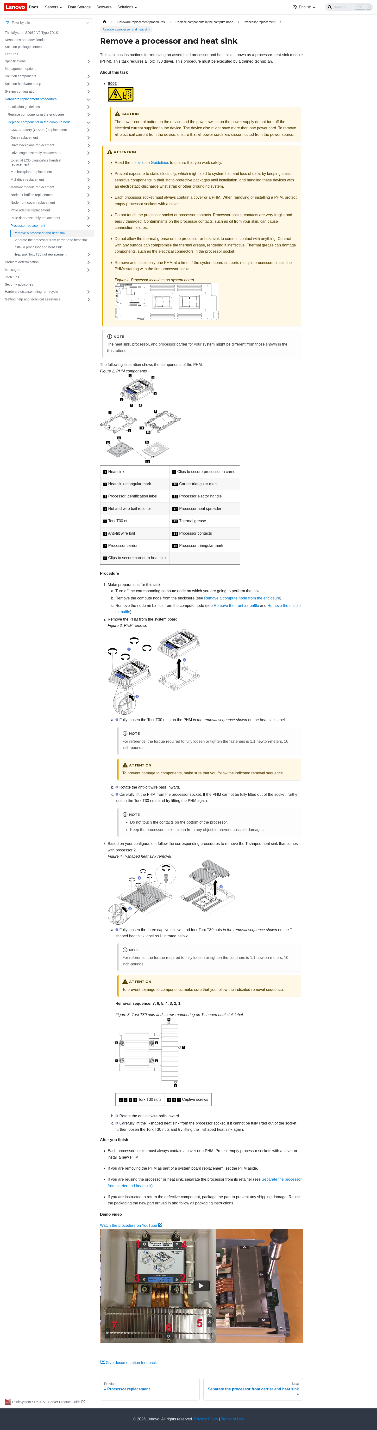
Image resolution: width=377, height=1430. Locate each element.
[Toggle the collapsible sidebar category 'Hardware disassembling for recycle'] (88, 292)
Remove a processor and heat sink (39, 233)
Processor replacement (28, 225)
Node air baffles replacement (32, 195)
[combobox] (12, 22)
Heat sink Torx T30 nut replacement (40, 254)
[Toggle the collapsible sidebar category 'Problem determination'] (88, 262)
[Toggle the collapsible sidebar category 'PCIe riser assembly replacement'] (88, 218)
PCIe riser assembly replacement (35, 218)
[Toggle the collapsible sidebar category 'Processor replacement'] (88, 226)
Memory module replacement (32, 187)
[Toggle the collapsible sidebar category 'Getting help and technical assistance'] (88, 299)
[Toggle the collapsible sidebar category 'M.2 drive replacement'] (88, 180)
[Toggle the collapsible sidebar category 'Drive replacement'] (88, 138)
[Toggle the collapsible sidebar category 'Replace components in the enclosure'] (88, 115)
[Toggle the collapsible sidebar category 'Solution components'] (88, 76)
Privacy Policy (206, 1419)
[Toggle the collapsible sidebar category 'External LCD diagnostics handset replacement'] (88, 162)
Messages (12, 270)
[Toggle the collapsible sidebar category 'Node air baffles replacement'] (88, 195)
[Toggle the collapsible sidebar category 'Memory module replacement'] (88, 187)
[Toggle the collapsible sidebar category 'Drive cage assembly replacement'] (88, 153)
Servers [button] (51, 7)
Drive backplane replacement (32, 145)
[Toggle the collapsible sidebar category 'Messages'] (88, 270)
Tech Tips (12, 277)
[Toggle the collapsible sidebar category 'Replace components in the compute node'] (88, 122)
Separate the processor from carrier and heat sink (50, 240)
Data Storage (79, 7)
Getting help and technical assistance (33, 299)
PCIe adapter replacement (30, 210)
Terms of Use (232, 1419)
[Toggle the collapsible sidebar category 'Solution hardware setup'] (88, 84)
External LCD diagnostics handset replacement (36, 162)
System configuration (20, 91)
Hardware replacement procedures (31, 99)
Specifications (15, 61)
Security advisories (19, 284)
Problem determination (22, 262)
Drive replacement (24, 137)
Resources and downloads (24, 40)
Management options (20, 69)
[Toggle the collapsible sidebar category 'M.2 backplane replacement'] (88, 172)
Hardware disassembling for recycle (31, 291)
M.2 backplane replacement (31, 172)
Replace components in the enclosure (36, 114)
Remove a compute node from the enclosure (242, 598)
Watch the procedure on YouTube (131, 1225)
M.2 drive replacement (27, 179)
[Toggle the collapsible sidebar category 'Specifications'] (88, 61)
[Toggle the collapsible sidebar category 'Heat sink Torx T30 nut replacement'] (88, 254)
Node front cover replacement (33, 202)
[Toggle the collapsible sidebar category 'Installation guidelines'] (88, 107)
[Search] (349, 7)
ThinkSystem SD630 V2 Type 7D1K (31, 33)
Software (104, 7)
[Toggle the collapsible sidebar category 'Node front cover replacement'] (88, 203)
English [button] (302, 7)
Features (11, 54)
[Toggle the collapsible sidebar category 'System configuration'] (88, 92)
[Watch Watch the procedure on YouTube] (201, 1285)
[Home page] (104, 22)
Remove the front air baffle (236, 606)
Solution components (20, 76)
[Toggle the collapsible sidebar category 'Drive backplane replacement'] (88, 145)
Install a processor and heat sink (37, 247)
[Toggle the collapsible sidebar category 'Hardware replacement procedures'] (88, 99)
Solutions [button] (125, 7)
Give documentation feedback (128, 1363)
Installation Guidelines (150, 163)
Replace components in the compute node (39, 122)
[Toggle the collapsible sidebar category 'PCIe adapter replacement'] (88, 210)
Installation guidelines (24, 107)
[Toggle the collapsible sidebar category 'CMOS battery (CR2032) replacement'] (88, 130)
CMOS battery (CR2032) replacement (39, 130)
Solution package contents (24, 47)
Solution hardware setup (23, 84)
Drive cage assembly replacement (36, 153)
